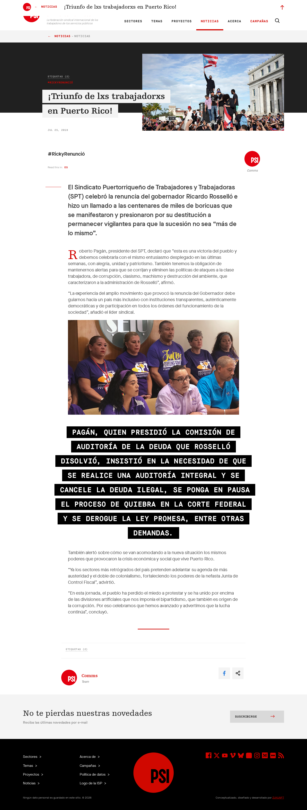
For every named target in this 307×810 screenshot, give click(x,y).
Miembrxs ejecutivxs (224, 8)
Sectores (133, 21)
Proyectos (182, 21)
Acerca (234, 21)
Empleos (202, 8)
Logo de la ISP (91, 783)
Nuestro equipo (183, 8)
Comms (252, 170)
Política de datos (93, 774)
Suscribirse (255, 717)
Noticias (210, 21)
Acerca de (88, 756)
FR (117, 8)
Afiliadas (164, 8)
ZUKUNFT (278, 797)
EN (109, 8)
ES (125, 8)
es (66, 167)
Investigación (146, 8)
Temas (157, 21)
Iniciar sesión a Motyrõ (255, 8)
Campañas (259, 21)
